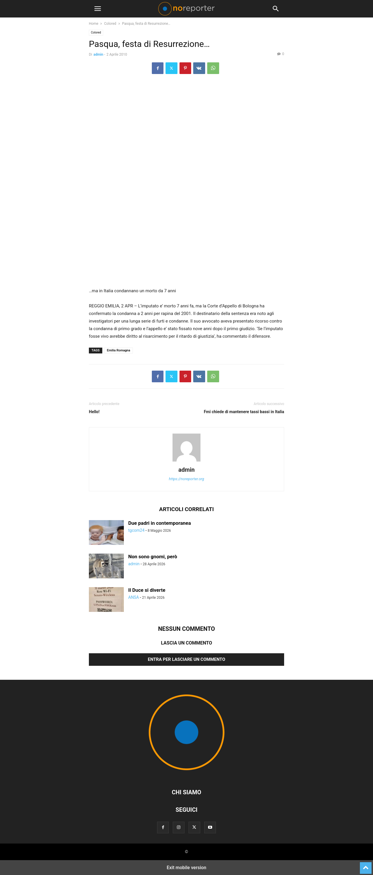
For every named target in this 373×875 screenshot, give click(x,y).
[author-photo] (186, 461)
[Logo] (186, 774)
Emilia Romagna (118, 350)
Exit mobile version (186, 867)
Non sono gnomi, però (152, 556)
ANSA (133, 597)
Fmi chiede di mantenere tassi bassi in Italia (244, 411)
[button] (97, 8)
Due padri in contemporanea (159, 523)
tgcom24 (136, 530)
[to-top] (366, 865)
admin (98, 54)
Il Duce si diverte (146, 590)
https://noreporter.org (186, 479)
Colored (110, 24)
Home (93, 24)
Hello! (94, 411)
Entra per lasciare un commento (186, 659)
